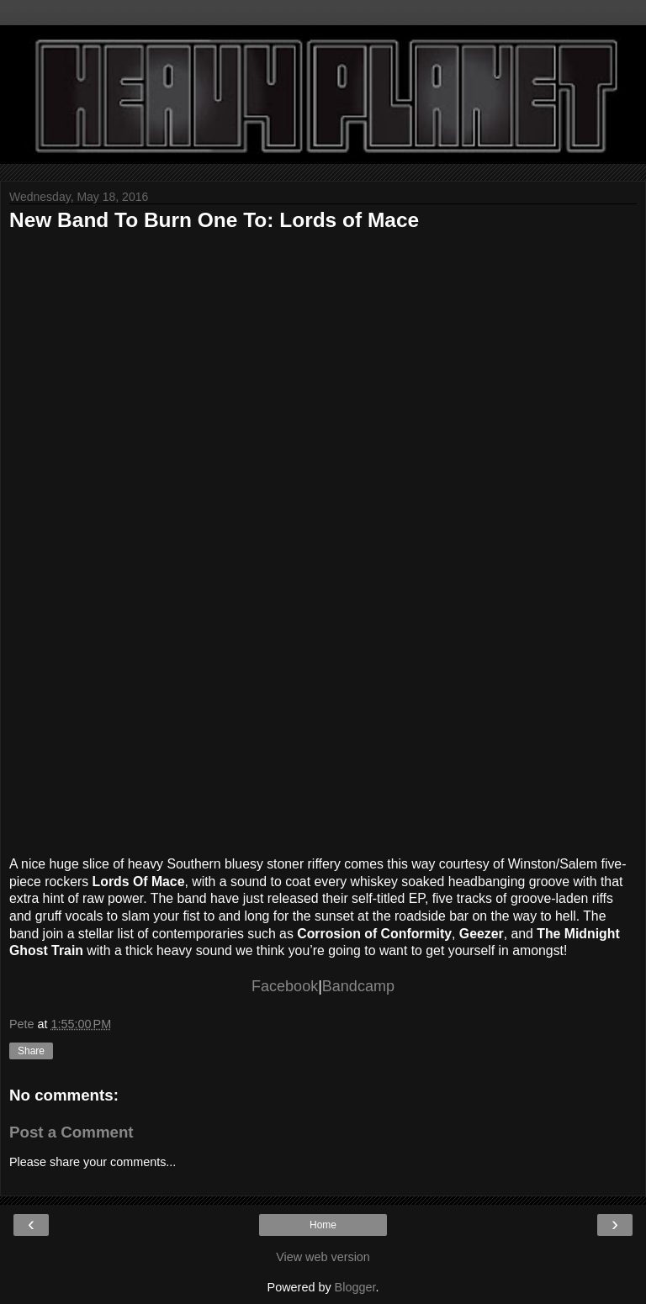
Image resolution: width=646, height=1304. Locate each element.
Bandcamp (358, 986)
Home (323, 1225)
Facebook (285, 986)
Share (31, 1051)
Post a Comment (71, 1132)
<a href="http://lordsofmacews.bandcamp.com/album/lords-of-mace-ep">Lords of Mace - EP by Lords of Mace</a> (303, 539)
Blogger (355, 1287)
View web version (323, 1257)
